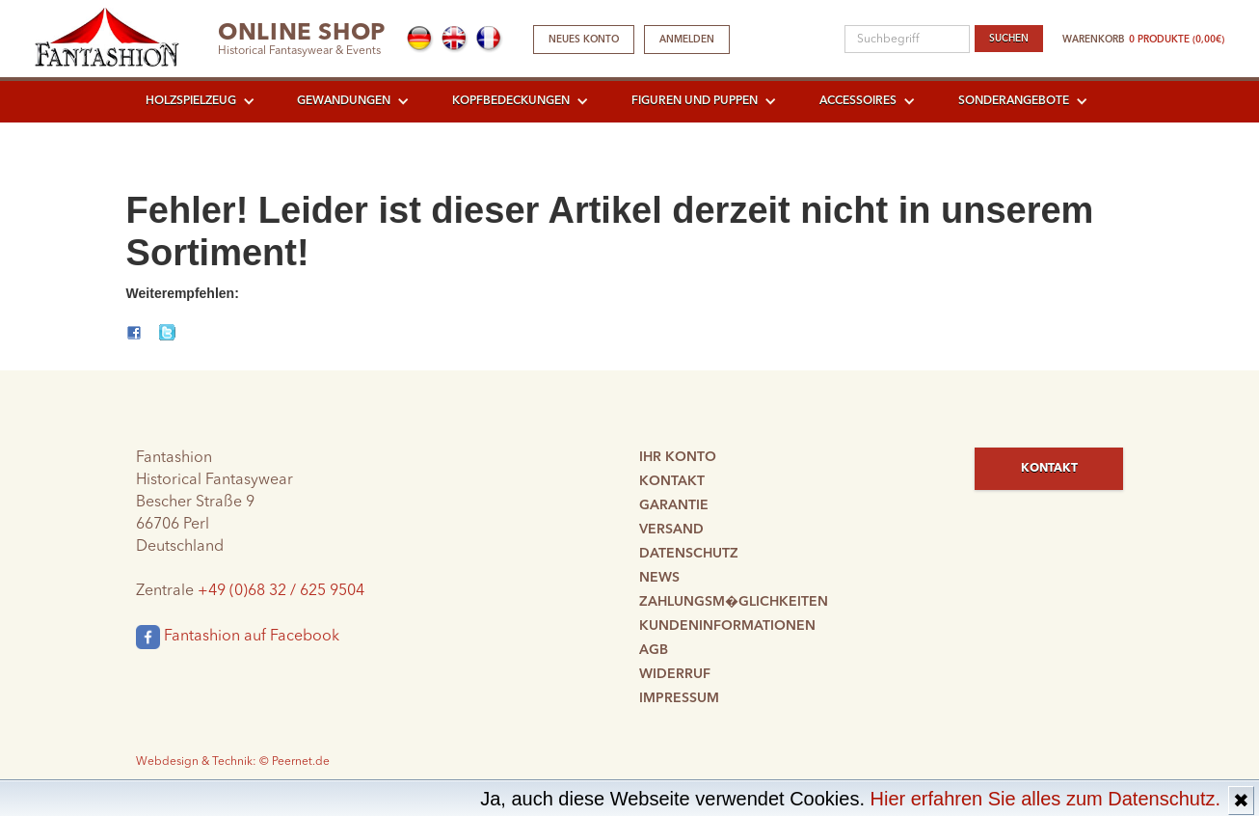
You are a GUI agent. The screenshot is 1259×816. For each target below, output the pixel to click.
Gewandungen (343, 101)
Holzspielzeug (191, 101)
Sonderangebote (1013, 101)
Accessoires (858, 101)
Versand (671, 529)
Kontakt (672, 481)
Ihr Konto (677, 457)
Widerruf (674, 674)
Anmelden (686, 39)
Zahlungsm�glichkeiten (733, 602)
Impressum (679, 698)
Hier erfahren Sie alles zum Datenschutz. (1046, 798)
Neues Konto (584, 39)
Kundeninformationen (727, 626)
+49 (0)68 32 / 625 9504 (281, 591)
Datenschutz (688, 553)
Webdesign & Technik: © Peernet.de (233, 762)
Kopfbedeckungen (511, 101)
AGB (653, 650)
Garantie (674, 505)
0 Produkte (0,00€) (1176, 39)
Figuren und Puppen (694, 101)
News (659, 578)
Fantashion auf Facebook (237, 637)
